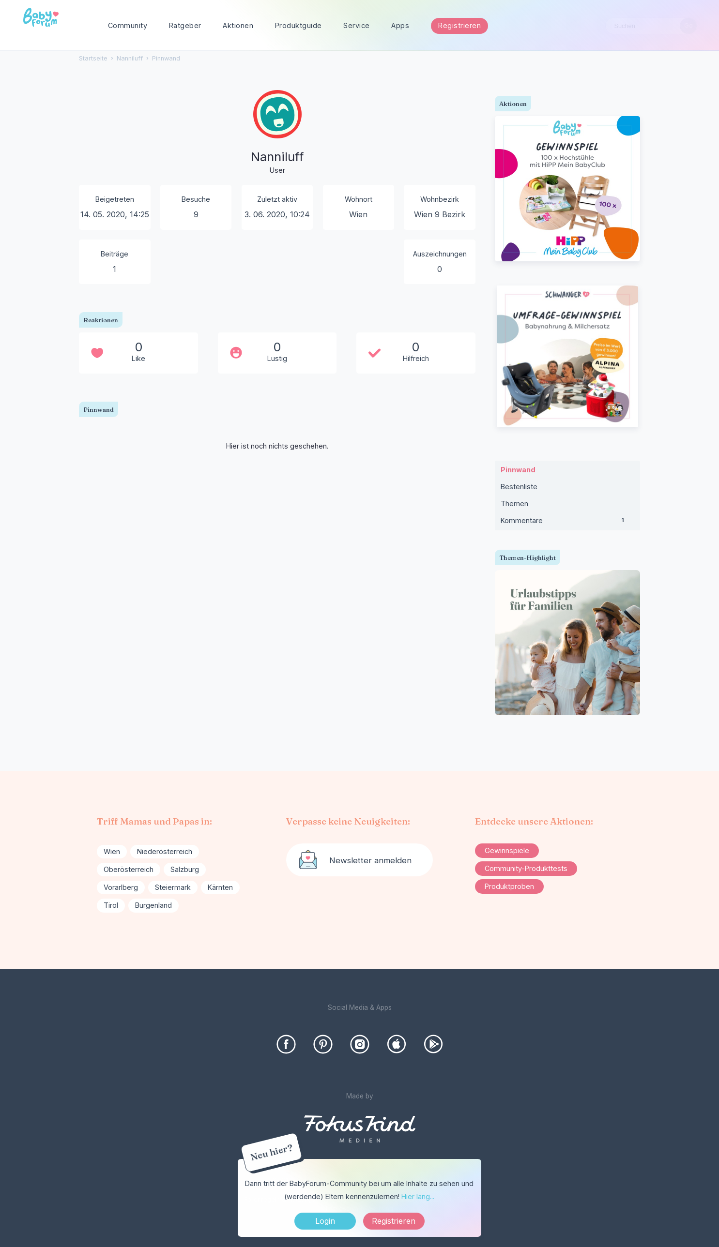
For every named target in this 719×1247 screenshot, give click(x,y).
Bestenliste (519, 486)
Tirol (111, 905)
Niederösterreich (164, 851)
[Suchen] (688, 26)
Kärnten (220, 887)
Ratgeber (185, 25)
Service (356, 25)
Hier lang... (417, 1196)
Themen (514, 503)
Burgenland (153, 905)
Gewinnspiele (507, 850)
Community (128, 25)
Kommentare (567, 522)
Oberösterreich (128, 869)
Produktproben (509, 886)
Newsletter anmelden (370, 860)
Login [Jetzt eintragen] (325, 1221)
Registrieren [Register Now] (393, 1221)
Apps (400, 25)
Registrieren (459, 25)
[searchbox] (651, 26)
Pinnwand (518, 470)
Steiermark (173, 887)
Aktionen (238, 25)
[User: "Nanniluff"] (277, 133)
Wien (112, 851)
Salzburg (184, 869)
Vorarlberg (121, 887)
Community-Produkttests (526, 868)
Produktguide (298, 25)
